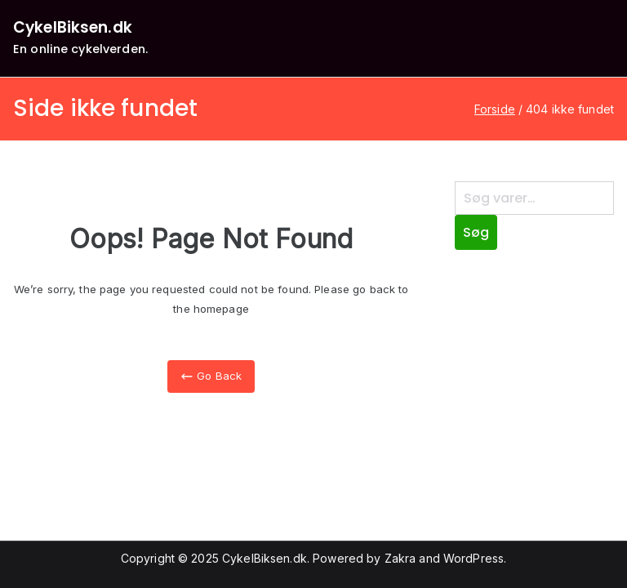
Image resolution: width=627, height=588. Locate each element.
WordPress (473, 558)
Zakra (400, 558)
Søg (476, 232)
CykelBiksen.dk (72, 27)
